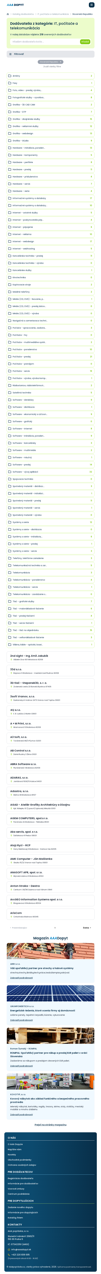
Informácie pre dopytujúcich (23, 1212)
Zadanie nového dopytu (20, 1207)
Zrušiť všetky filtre (52, 66)
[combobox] (44, 41)
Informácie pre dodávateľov (23, 1183)
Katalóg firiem (15, 1217)
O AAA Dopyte (15, 1144)
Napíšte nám (14, 1149)
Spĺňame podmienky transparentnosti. (74, 1267)
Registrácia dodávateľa (20, 1178)
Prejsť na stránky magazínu (50, 1124)
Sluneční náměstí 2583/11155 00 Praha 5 (21, 1238)
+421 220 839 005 (19, 1254)
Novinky (12, 1154)
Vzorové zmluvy (16, 1188)
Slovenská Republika (50, 62)
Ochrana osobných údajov (22, 1165)
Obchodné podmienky (19, 1159)
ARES (25, 1244)
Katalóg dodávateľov (23, 14)
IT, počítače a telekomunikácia (53, 14)
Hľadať (85, 41)
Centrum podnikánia (18, 1194)
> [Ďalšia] (87, 928)
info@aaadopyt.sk (19, 1249)
